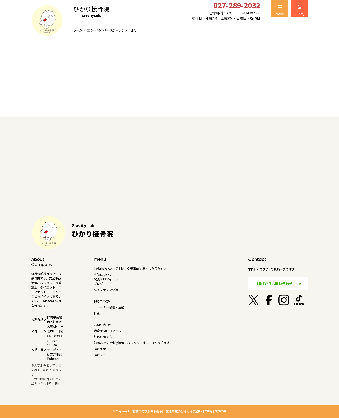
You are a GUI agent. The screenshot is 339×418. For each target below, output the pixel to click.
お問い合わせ (103, 324)
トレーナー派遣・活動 (109, 307)
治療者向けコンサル (107, 331)
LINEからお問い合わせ (275, 283)
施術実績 (100, 349)
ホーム (77, 30)
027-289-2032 (276, 269)
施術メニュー (103, 355)
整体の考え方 (103, 337)
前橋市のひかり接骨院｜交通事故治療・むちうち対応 (130, 268)
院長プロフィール (106, 279)
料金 (97, 313)
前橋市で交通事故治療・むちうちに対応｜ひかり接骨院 (132, 343)
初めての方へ (103, 301)
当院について (103, 274)
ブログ (98, 283)
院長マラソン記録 (106, 289)
